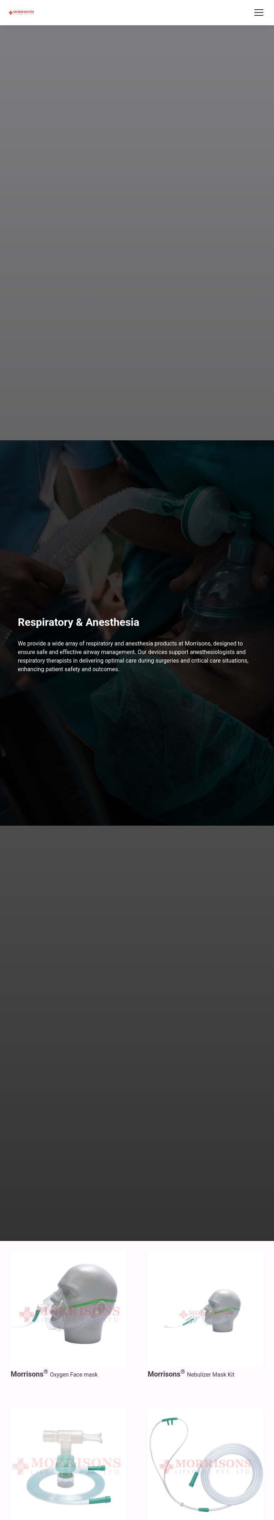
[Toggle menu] (259, 12)
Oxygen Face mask (54, 1374)
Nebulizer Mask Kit (191, 1374)
